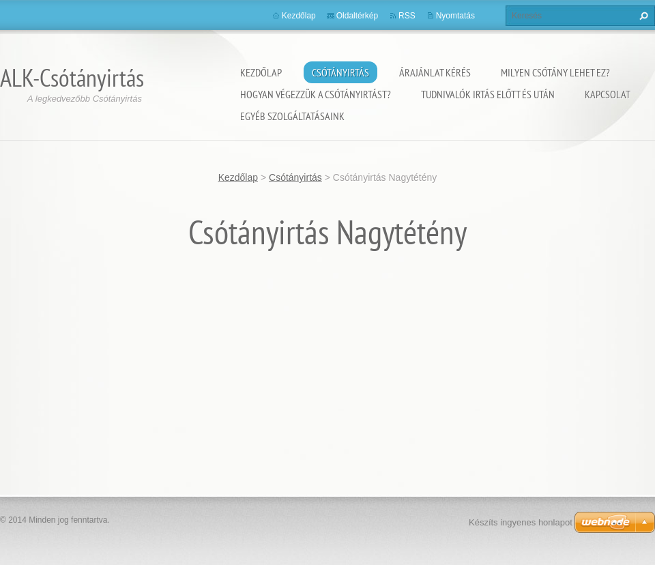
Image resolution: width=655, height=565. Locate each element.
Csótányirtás (340, 72)
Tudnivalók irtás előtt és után (488, 94)
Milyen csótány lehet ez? (555, 72)
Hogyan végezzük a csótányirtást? (315, 94)
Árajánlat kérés (435, 72)
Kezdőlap (261, 72)
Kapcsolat (607, 94)
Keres (642, 15)
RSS (407, 15)
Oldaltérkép (357, 15)
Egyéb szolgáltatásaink (292, 116)
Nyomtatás (455, 15)
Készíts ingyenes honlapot (520, 522)
